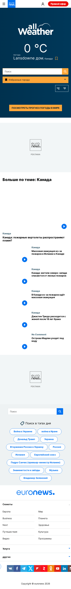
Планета (42, 518)
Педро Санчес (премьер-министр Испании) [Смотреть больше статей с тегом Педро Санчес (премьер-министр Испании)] (35, 462)
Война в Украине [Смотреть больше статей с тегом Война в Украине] (23, 431)
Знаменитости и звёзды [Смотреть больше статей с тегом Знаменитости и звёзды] (26, 470)
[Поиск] (35, 71)
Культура (43, 531)
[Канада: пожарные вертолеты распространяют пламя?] (35, 239)
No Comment (39, 334)
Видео (6, 538)
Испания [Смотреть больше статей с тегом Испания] (20, 454)
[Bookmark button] (56, 58)
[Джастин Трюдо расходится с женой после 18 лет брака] (50, 322)
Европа (6, 511)
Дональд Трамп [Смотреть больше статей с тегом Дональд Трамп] (26, 439)
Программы (45, 538)
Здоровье (43, 525)
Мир (40, 511)
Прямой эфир (58, 3)
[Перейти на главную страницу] (11, 4)
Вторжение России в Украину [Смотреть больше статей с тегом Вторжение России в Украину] (26, 447)
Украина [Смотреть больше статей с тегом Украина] (49, 439)
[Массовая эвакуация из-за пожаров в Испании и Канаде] (50, 257)
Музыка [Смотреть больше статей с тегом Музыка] (53, 470)
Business (7, 518)
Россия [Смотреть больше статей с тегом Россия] (57, 447)
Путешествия (10, 531)
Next (5, 525)
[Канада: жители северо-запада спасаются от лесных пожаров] (50, 279)
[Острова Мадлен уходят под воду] (50, 344)
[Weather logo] (35, 30)
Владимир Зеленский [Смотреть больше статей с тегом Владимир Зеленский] (36, 478)
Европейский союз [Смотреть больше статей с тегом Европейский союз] (45, 454)
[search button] (65, 71)
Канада (7, 233)
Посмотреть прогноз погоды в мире (36, 107)
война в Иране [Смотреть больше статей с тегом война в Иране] (49, 431)
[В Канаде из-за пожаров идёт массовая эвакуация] (50, 300)
